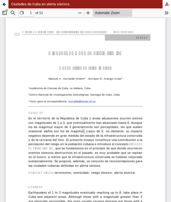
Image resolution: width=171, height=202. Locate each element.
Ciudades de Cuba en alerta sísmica (40, 4)
